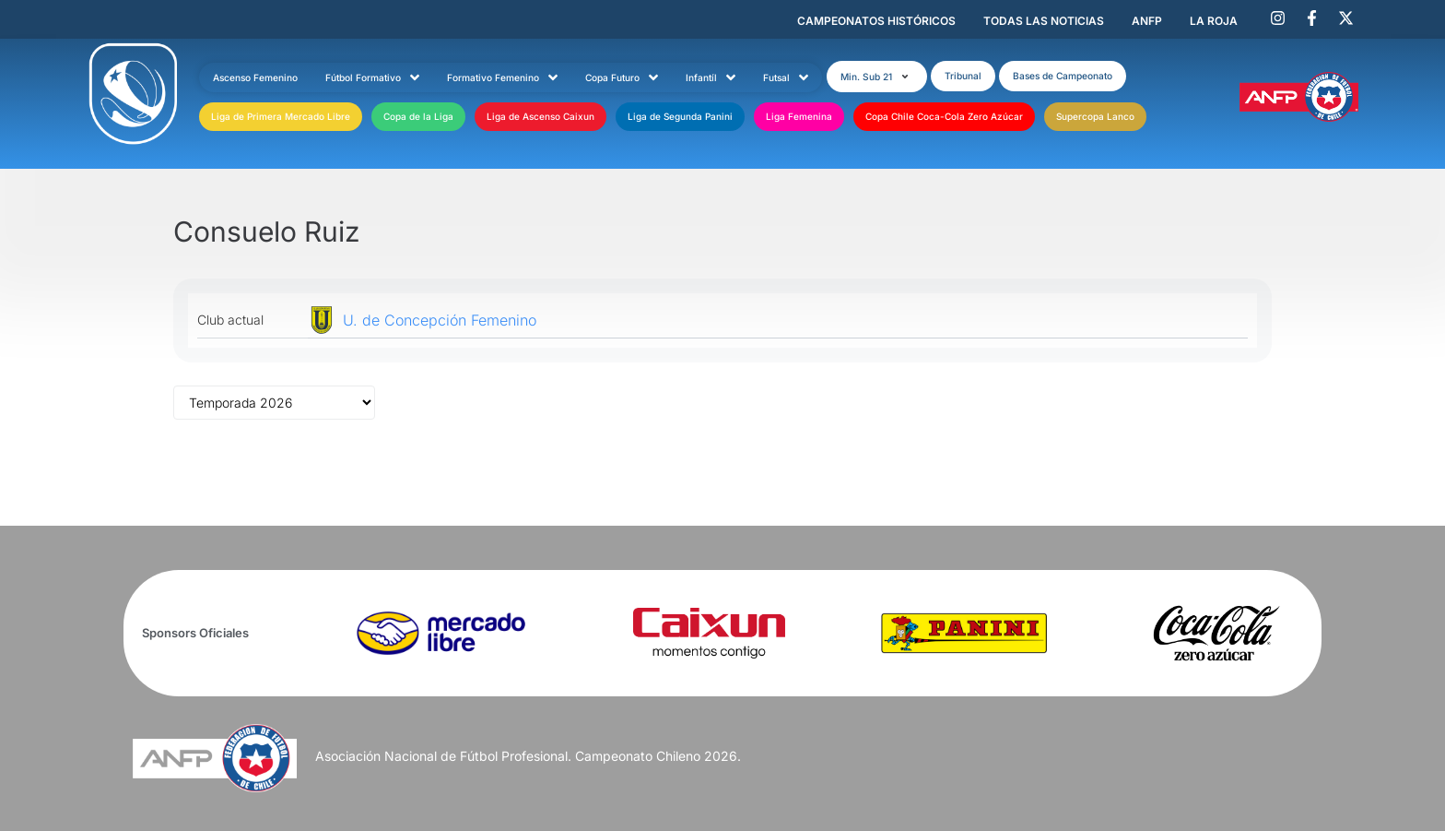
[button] (877, 76)
